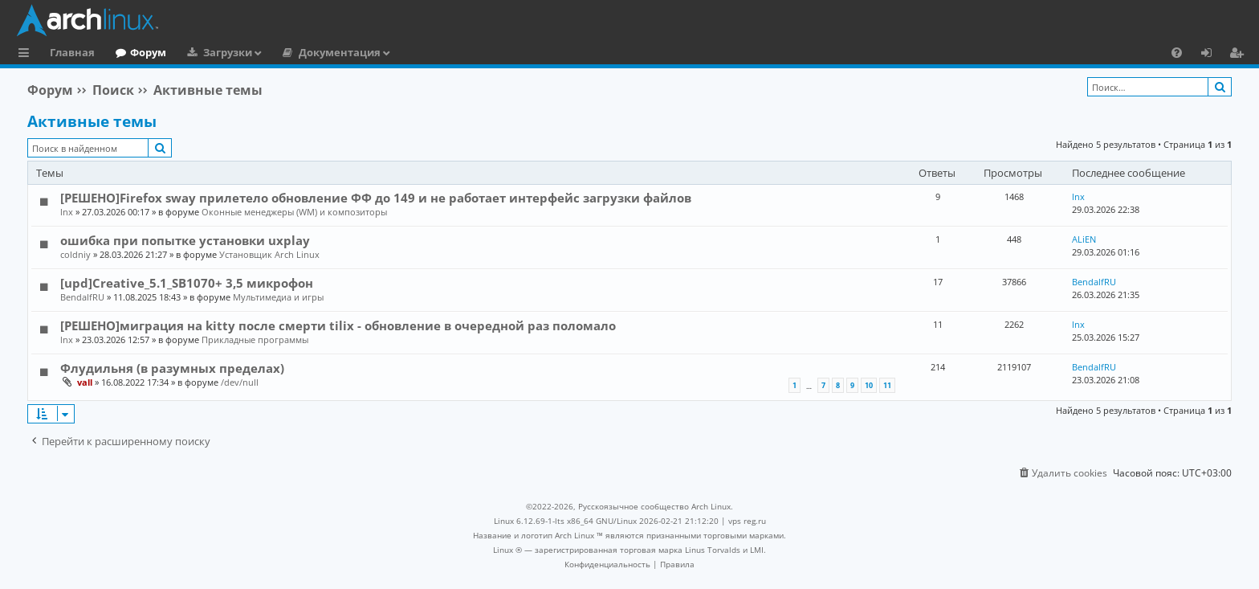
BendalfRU (82, 297)
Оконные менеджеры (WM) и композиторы (294, 212)
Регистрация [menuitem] (1240, 54)
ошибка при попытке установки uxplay (185, 240)
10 (869, 385)
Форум (148, 52)
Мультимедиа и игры (278, 297)
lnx (66, 212)
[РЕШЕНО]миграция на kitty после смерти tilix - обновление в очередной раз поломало (338, 325)
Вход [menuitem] (1212, 54)
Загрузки (227, 52)
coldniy (75, 254)
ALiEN (1084, 239)
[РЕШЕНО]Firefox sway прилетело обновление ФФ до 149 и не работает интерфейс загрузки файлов (375, 198)
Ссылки (27, 54)
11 (887, 385)
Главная (72, 52)
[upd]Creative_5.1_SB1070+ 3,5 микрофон (186, 283)
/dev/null (240, 382)
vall (84, 382)
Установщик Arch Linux (269, 254)
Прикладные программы (255, 339)
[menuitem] (1176, 52)
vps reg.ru (747, 520)
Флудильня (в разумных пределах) (172, 368)
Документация (340, 52)
